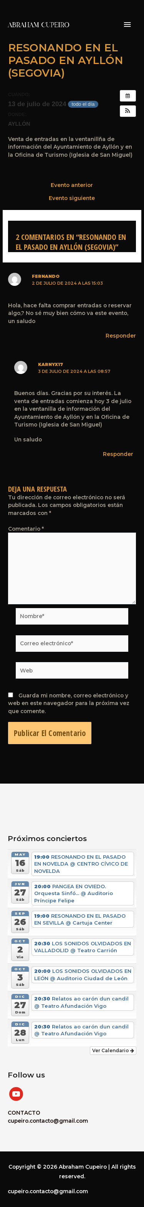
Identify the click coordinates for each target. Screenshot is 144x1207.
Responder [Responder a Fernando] (121, 336)
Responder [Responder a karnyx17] (118, 454)
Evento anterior (72, 185)
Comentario (26, 529)
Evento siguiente (72, 198)
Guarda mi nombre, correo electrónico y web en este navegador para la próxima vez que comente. (68, 703)
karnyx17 (50, 364)
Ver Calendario (113, 1050)
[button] (128, 111)
